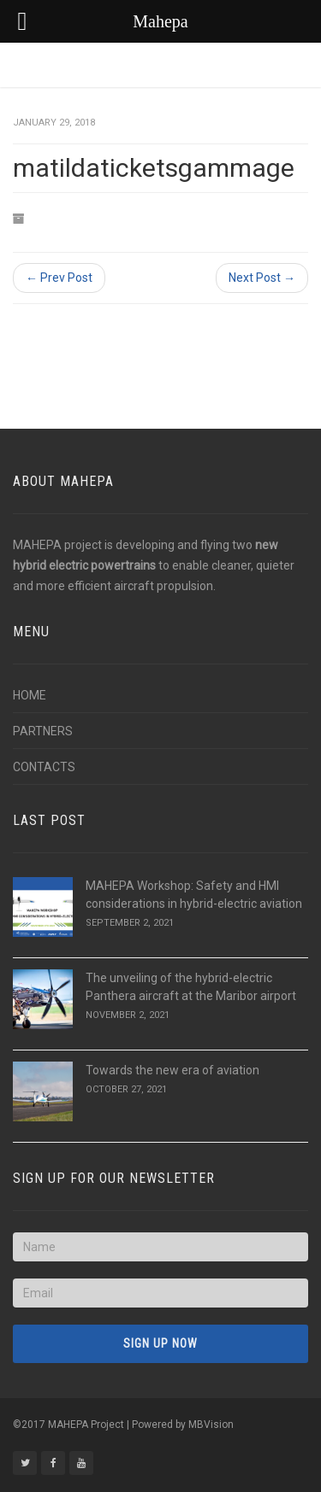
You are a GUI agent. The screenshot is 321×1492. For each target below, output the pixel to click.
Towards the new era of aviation (172, 1070)
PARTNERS (43, 731)
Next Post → (262, 277)
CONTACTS (44, 767)
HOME (29, 695)
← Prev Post (59, 277)
